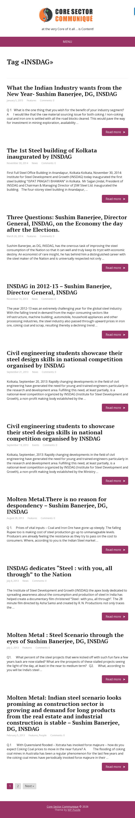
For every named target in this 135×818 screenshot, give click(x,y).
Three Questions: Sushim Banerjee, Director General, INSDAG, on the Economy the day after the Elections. (67, 223)
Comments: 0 (47, 100)
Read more (113, 132)
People (43, 735)
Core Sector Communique (63, 806)
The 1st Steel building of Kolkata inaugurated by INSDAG (52, 153)
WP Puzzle (74, 810)
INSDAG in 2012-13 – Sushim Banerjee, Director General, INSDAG (59, 289)
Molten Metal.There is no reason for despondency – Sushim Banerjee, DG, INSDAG (57, 505)
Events (35, 445)
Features (31, 100)
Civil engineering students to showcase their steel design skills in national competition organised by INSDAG (61, 432)
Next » (29, 786)
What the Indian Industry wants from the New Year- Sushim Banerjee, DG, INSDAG (64, 91)
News (35, 163)
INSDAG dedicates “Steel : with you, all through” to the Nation (59, 571)
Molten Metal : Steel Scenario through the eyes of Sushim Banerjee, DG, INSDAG (65, 638)
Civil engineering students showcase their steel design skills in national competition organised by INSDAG (65, 359)
